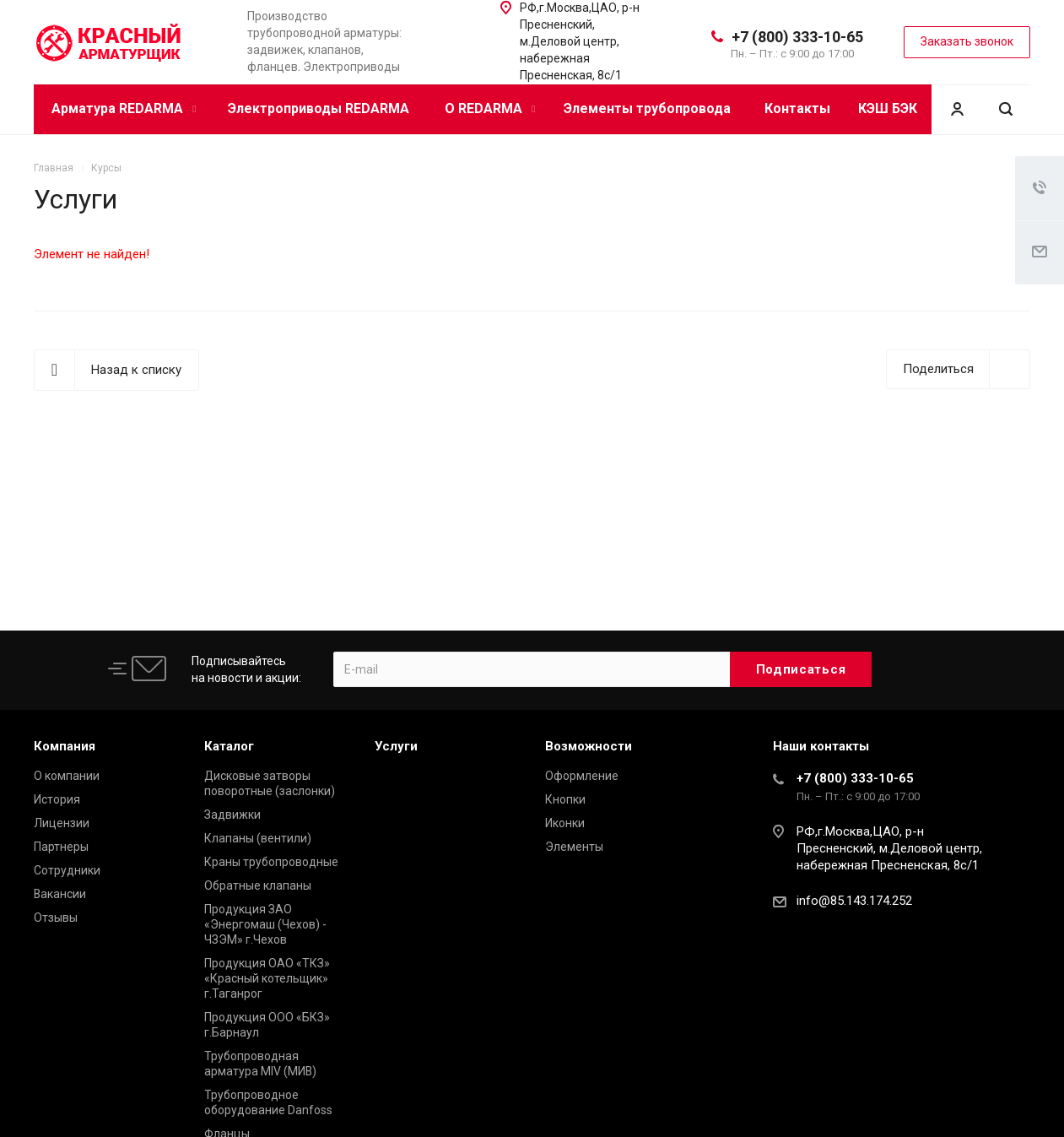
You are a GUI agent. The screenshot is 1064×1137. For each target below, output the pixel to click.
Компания (64, 746)
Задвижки (232, 814)
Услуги (396, 746)
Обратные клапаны (257, 885)
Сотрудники (67, 870)
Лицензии (61, 823)
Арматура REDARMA (123, 108)
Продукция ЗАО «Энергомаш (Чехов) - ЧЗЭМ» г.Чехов (265, 924)
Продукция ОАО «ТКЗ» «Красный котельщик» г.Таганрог (267, 978)
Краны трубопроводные (271, 862)
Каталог (229, 746)
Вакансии (60, 894)
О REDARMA (490, 108)
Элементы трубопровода (647, 108)
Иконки (565, 823)
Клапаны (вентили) (257, 838)
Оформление (581, 775)
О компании (67, 775)
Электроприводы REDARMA (318, 108)
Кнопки (565, 799)
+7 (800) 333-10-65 (797, 37)
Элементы (574, 846)
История (57, 799)
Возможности (588, 746)
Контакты (797, 108)
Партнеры (61, 846)
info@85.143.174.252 (854, 900)
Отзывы (56, 917)
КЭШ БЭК (887, 108)
